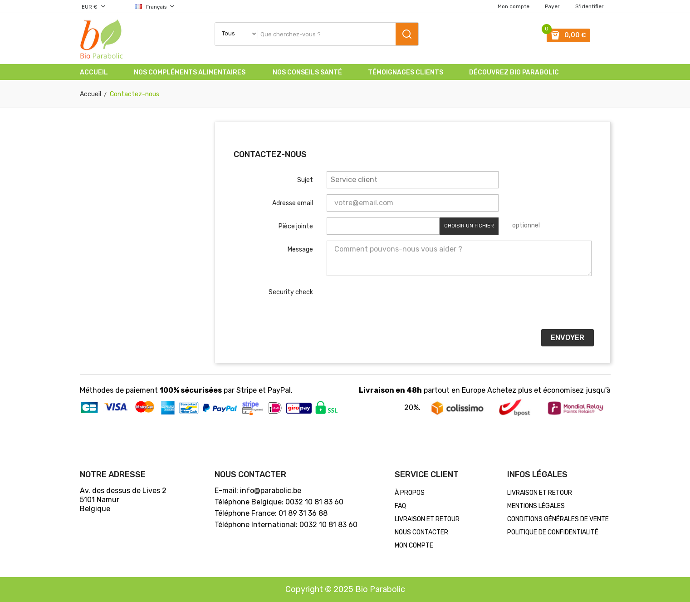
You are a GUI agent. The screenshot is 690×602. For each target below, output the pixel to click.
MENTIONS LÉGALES (536, 506)
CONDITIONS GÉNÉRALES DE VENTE (558, 519)
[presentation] (396, 305)
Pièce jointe (296, 226)
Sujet (305, 180)
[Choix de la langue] (147, 6)
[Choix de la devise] (100, 6)
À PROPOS (410, 493)
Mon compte (513, 6)
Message (300, 249)
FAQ (400, 506)
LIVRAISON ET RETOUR (427, 519)
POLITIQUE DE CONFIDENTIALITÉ (552, 532)
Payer (552, 6)
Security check (291, 292)
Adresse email (292, 203)
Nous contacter (421, 532)
